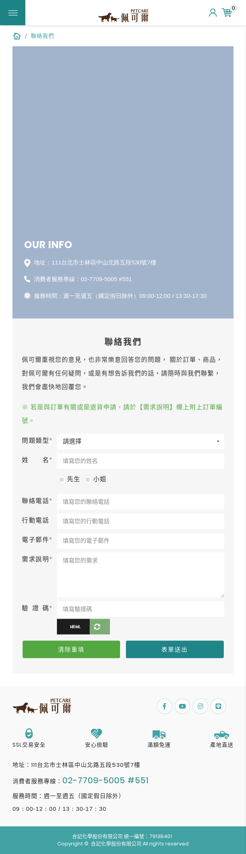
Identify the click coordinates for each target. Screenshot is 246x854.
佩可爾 (123, 16)
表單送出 (174, 651)
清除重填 (71, 651)
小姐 (94, 480)
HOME (16, 36)
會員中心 (213, 13)
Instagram (200, 706)
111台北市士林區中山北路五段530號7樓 (85, 765)
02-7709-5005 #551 (106, 279)
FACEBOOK (164, 706)
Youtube (182, 706)
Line (218, 706)
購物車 (227, 12)
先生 (68, 480)
